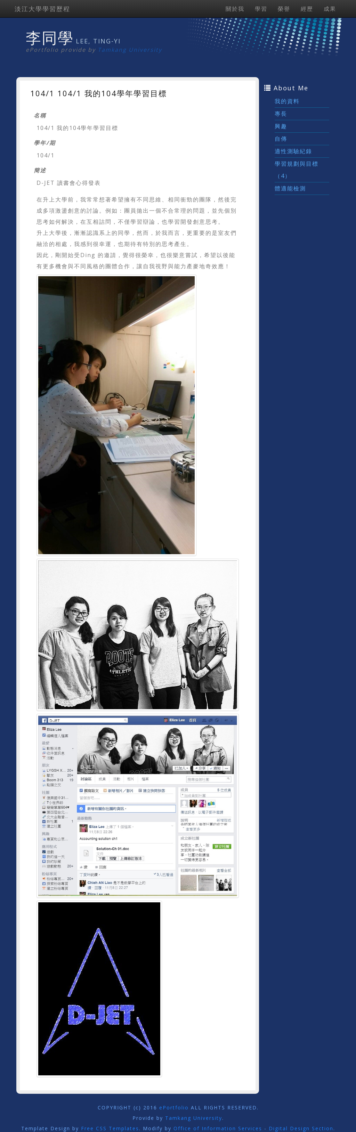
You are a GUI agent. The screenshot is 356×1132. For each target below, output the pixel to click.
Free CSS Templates (110, 1128)
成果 (330, 9)
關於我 (235, 9)
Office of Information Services (217, 1128)
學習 (261, 9)
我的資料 (287, 101)
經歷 (307, 9)
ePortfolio (174, 1107)
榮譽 (284, 9)
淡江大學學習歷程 (42, 9)
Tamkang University (130, 50)
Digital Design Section (301, 1128)
